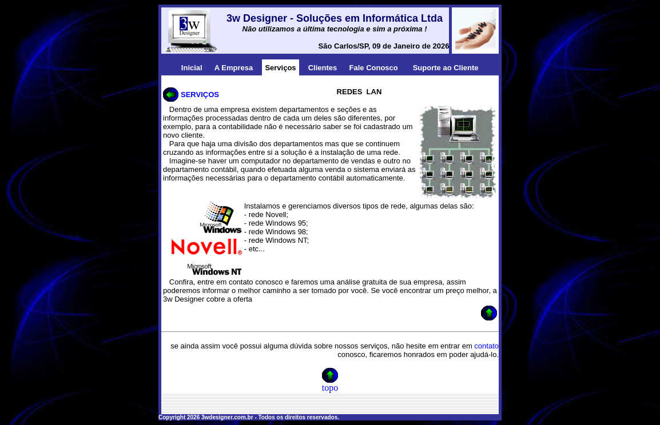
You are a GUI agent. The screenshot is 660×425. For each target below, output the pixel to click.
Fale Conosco (373, 67)
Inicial (191, 67)
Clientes (322, 67)
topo (330, 387)
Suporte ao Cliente (446, 67)
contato (486, 346)
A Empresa (233, 67)
